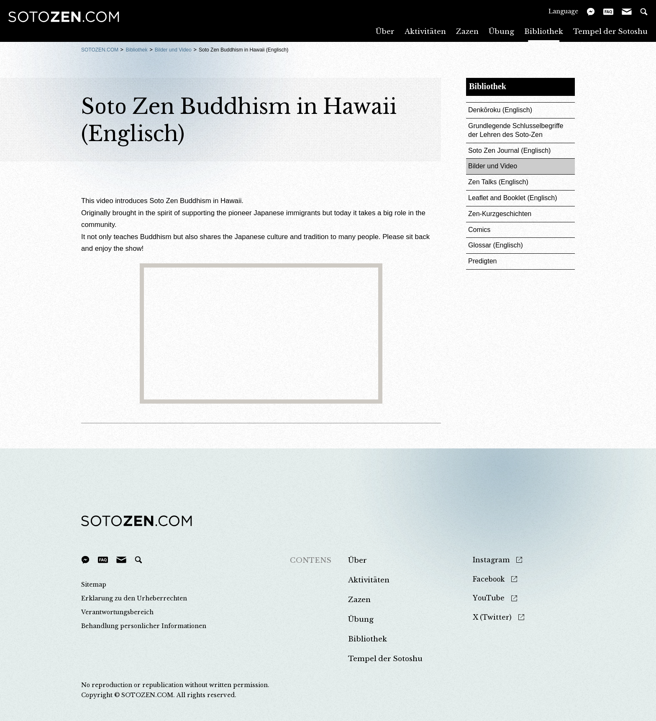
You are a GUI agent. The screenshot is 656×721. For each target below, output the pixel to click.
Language (563, 11)
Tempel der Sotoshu (610, 31)
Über (385, 31)
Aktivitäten (425, 31)
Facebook (489, 579)
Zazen (467, 31)
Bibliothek (543, 31)
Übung (501, 31)
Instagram (491, 560)
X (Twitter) (492, 617)
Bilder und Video (173, 50)
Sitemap (93, 584)
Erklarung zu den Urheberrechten (134, 598)
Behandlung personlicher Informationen (143, 626)
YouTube (489, 598)
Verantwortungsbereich (117, 612)
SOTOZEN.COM (99, 50)
